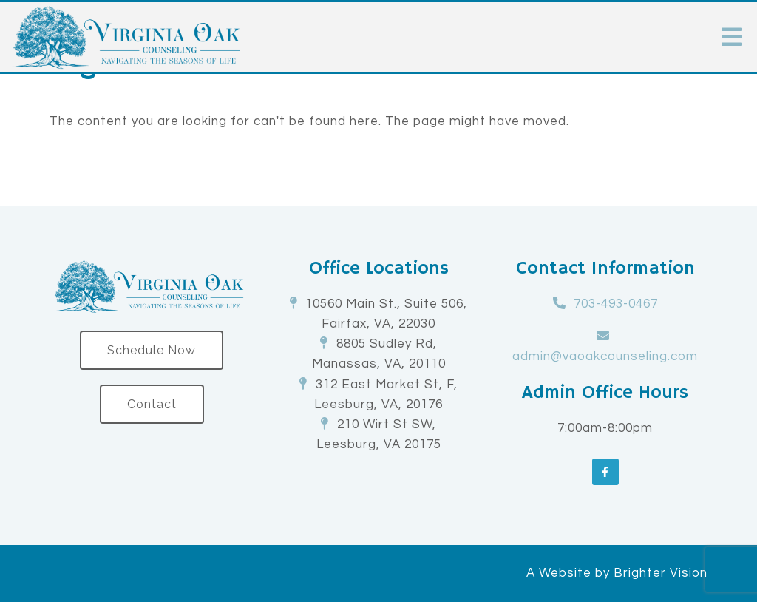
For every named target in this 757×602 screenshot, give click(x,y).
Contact (152, 404)
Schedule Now (151, 350)
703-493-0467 (616, 304)
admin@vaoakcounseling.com (605, 356)
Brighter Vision (660, 573)
